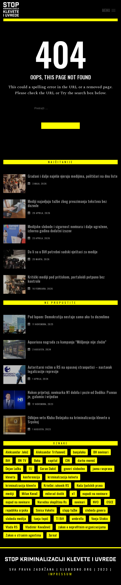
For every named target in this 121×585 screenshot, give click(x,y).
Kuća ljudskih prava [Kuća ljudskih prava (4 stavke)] (90, 485)
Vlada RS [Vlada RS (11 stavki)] (12, 527)
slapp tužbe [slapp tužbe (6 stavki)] (69, 510)
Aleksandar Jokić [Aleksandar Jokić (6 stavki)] (17, 452)
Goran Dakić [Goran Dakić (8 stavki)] (48, 468)
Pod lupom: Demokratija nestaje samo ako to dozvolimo (68, 325)
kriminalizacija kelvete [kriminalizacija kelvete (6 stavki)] (63, 477)
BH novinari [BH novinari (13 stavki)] (101, 452)
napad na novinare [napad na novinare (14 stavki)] (18, 502)
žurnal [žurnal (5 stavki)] (53, 535)
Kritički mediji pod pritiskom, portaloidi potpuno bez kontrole (66, 287)
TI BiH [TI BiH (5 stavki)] (60, 518)
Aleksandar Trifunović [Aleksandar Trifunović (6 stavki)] (50, 452)
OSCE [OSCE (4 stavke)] (109, 502)
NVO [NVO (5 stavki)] (96, 502)
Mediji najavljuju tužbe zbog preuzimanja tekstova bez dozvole (67, 212)
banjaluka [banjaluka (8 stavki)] (79, 452)
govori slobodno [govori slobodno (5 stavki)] (74, 468)
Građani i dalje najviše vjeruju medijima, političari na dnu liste (72, 184)
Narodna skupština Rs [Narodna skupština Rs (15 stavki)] (52, 502)
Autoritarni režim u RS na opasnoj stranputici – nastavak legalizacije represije (70, 377)
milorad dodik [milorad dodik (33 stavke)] (54, 493)
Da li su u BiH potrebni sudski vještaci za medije (63, 260)
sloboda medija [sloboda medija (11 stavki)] (16, 518)
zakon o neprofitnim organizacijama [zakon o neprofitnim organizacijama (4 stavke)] (82, 527)
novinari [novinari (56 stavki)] (79, 502)
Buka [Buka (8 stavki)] (37, 460)
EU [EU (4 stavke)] (30, 468)
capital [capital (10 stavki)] (52, 460)
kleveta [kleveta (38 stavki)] (10, 477)
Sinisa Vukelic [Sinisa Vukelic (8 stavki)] (45, 510)
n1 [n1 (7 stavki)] (73, 493)
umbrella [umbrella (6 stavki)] (78, 518)
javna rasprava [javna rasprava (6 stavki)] (102, 468)
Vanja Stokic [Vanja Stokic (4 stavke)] (99, 518)
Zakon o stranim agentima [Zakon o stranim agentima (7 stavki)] (23, 535)
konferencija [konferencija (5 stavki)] (31, 477)
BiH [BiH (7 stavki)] (8, 460)
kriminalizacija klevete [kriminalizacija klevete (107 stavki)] (21, 485)
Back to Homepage (60, 125)
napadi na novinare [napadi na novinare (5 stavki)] (94, 493)
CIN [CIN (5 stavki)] (67, 460)
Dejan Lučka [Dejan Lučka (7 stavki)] (13, 468)
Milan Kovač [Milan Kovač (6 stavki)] (29, 493)
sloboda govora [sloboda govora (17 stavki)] (95, 510)
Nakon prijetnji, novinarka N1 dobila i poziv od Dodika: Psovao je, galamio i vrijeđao (72, 403)
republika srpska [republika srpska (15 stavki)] (17, 510)
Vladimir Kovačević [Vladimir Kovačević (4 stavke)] (37, 527)
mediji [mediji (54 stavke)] (10, 493)
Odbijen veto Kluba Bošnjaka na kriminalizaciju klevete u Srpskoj (69, 428)
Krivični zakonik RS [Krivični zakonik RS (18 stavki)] (56, 485)
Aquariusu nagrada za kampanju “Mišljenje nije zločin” (67, 350)
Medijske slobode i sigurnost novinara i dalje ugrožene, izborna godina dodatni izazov (68, 237)
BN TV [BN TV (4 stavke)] (22, 460)
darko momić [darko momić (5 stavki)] (86, 460)
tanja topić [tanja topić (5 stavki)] (41, 518)
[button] (109, 10)
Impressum (60, 574)
